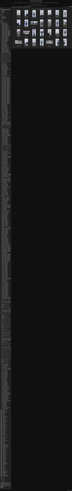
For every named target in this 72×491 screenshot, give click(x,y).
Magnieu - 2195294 (4, 215)
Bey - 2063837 (4, 74)
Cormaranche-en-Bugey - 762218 (6, 148)
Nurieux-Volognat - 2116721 (5, 257)
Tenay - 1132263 (4, 376)
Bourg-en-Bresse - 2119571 (5, 84)
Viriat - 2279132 (4, 403)
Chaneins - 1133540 (4, 118)
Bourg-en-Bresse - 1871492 (5, 83)
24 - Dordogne (3, 422)
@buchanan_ (39, 5)
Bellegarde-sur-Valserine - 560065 (6, 55)
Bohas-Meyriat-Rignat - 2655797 (6, 75)
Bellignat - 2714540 (4, 23)
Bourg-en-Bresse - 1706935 (5, 81)
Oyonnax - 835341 (4, 271)
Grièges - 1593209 (4, 171)
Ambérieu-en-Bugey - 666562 (5, 34)
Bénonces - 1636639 (4, 69)
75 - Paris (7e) (3, 461)
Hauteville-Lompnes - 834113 (5, 181)
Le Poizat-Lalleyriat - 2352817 (6, 205)
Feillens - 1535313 (4, 163)
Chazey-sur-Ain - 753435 (5, 134)
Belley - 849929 (4, 66)
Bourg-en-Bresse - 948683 (5, 101)
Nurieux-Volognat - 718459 (5, 260)
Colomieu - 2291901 (4, 140)
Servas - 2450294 (4, 367)
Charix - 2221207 (4, 120)
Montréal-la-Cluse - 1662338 (5, 244)
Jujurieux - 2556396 (4, 193)
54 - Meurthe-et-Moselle (5, 440)
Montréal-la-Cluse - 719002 (5, 246)
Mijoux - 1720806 (4, 234)
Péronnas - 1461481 (4, 274)
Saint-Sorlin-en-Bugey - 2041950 (6, 27)
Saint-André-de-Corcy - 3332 (5, 301)
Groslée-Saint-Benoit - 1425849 (6, 174)
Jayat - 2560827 (4, 190)
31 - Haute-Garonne (4, 427)
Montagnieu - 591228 (4, 242)
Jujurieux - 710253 (4, 194)
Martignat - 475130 (4, 225)
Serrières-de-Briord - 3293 (5, 365)
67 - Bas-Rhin (3, 447)
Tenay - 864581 (4, 380)
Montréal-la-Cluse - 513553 (5, 245)
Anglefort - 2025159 (4, 39)
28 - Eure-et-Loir (4, 424)
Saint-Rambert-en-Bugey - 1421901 (6, 349)
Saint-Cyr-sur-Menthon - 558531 (6, 307)
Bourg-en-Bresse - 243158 (5, 86)
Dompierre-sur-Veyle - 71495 (5, 157)
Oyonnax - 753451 (4, 270)
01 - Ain (16, 6)
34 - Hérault (3, 429)
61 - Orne (3, 443)
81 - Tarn (3, 466)
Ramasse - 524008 (4, 288)
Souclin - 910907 (4, 372)
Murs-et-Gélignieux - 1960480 (6, 250)
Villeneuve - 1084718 (4, 397)
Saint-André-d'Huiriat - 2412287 (6, 297)
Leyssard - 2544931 (4, 25)
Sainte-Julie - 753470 (4, 363)
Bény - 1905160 (4, 70)
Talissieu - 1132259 (4, 373)
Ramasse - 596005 (4, 289)
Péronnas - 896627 (4, 276)
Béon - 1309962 (4, 71)
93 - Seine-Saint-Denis (4, 471)
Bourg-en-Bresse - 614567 (5, 93)
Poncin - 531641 (4, 282)
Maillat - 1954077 (4, 216)
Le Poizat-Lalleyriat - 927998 (5, 207)
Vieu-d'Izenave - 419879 (5, 392)
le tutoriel (40, 4)
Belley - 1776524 (4, 62)
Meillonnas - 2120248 (4, 229)
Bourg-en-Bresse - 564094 (5, 91)
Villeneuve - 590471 (4, 398)
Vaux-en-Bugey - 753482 (5, 390)
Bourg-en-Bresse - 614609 (5, 96)
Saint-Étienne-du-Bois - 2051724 (6, 322)
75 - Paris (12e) (4, 453)
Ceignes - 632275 (4, 108)
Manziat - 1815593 (4, 219)
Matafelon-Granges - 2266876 (6, 228)
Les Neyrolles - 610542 (5, 211)
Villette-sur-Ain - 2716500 (5, 28)
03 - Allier (3, 410)
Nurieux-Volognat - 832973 (5, 261)
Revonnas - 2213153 (4, 292)
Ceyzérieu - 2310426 (4, 112)
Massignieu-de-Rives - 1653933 (6, 226)
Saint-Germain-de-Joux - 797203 (6, 331)
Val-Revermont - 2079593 (5, 387)
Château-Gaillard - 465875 (5, 121)
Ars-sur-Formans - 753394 (5, 47)
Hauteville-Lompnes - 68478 (5, 180)
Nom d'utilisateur (3, 482)
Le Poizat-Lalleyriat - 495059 (5, 206)
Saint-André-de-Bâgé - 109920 (6, 298)
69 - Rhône (3, 448)
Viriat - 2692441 (4, 404)
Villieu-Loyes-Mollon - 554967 (5, 401)
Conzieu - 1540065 (4, 143)
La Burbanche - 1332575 (5, 197)
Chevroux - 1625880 (4, 136)
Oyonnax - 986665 (4, 273)
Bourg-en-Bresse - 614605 (5, 95)
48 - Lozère (3, 437)
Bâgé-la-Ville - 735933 (5, 51)
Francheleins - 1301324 (5, 165)
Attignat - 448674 (4, 48)
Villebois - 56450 (4, 395)
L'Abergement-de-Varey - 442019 (6, 196)
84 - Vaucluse (3, 467)
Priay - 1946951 (4, 286)
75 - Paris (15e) (4, 455)
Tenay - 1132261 (4, 375)
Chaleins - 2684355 (4, 115)
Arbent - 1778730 (4, 45)
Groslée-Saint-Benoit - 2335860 (6, 175)
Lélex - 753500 (4, 208)
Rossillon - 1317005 (4, 294)
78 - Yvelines (3, 464)
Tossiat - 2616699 (4, 385)
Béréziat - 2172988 (4, 72)
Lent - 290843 (4, 209)
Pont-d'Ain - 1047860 (4, 283)
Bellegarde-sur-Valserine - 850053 (6, 60)
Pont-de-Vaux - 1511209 (5, 285)
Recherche (3, 11)
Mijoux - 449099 (4, 235)
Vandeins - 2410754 (4, 389)
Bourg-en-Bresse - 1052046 (5, 78)
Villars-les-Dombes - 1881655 (5, 393)
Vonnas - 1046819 (4, 408)
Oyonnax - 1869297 (4, 266)
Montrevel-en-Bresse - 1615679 (6, 247)
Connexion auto (3, 486)
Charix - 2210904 (4, 119)
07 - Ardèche (3, 412)
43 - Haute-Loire (4, 434)
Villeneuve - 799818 (4, 399)
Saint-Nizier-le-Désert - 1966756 (6, 344)
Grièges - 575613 (4, 172)
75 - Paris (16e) (4, 456)
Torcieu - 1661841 (4, 382)
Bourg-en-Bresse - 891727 (5, 99)
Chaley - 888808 (4, 116)
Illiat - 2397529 (4, 183)
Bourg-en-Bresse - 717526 (5, 98)
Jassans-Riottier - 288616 (5, 187)
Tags (2, 10)
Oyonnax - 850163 (4, 272)
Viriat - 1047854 (4, 402)
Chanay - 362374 (4, 117)
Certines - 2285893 (4, 110)
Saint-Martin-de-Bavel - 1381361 (6, 335)
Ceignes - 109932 (4, 107)
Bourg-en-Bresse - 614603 (5, 94)
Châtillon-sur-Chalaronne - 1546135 (6, 124)
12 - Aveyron (3, 415)
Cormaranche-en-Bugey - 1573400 (6, 144)
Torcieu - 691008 (4, 383)
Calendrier (3, 18)
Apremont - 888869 (4, 41)
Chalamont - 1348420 (4, 113)
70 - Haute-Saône (4, 449)
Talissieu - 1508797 (4, 374)
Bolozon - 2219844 (4, 76)
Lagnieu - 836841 (4, 202)
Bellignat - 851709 (4, 68)
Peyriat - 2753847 (4, 24)
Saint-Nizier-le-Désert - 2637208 (6, 345)
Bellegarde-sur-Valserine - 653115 (6, 56)
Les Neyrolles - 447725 (5, 210)
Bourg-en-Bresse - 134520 (5, 79)
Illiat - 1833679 (4, 182)
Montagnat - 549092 (4, 241)
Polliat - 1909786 (4, 281)
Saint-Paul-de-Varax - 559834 (5, 347)
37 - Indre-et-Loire (4, 431)
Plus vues (3, 16)
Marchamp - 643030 (4, 220)
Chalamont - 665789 (4, 114)
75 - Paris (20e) (4, 458)
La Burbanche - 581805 (5, 199)
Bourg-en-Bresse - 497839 (5, 89)
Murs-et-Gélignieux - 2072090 (6, 251)
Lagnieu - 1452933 (4, 200)
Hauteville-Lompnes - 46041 (5, 179)
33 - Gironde (3, 428)
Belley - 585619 (4, 65)
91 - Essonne (3, 470)
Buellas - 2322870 (4, 106)
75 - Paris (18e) (4, 457)
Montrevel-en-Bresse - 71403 (5, 249)
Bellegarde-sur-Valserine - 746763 (6, 57)
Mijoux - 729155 (4, 236)
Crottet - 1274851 (4, 152)
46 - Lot (3, 436)
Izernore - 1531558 (4, 184)
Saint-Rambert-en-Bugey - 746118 (6, 355)
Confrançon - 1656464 (5, 142)
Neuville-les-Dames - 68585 (5, 254)
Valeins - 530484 (4, 388)
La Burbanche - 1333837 (5, 198)
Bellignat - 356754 (4, 67)
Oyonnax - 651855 (4, 269)
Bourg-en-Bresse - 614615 (5, 97)
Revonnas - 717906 (4, 293)
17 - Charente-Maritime (4, 418)
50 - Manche (3, 438)
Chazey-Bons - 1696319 (5, 129)
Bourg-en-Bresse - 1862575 (5, 82)
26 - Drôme (3, 423)
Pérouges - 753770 (4, 277)
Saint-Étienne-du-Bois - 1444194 (6, 321)
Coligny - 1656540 (4, 139)
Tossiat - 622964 (4, 386)
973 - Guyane (3, 474)
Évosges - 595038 (4, 162)
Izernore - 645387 (4, 186)
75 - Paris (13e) (4, 454)
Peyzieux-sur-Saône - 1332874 (6, 278)
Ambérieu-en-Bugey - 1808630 (6, 32)
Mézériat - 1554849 (4, 233)
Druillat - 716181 (4, 161)
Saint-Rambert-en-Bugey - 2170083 (6, 350)
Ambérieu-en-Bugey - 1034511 (6, 30)
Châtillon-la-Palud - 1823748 (5, 123)
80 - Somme (3, 465)
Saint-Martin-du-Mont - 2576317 (6, 340)
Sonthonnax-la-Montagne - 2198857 (6, 369)
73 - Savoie (3, 451)
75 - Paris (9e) (3, 462)
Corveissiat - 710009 (4, 151)
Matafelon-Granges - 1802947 (6, 227)
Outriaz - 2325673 (4, 264)
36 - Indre (3, 430)
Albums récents (4, 17)
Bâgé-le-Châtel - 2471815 (5, 52)
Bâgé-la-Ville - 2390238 (5, 50)
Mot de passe (2, 484)
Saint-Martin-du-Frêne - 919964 (6, 339)
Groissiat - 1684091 (4, 173)
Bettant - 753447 (4, 73)
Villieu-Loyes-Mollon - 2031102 (6, 400)
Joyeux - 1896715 (4, 191)
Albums (1, 20)
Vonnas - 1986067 (4, 409)
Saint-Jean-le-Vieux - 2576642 (6, 332)
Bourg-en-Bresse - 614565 (5, 92)
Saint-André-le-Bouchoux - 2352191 (6, 302)
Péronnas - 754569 (4, 275)
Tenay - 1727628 (4, 377)
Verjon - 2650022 (4, 391)
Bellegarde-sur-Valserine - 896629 (6, 61)
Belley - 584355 (4, 64)
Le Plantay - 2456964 (4, 204)
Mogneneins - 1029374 (5, 237)
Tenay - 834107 (4, 379)
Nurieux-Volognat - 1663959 (5, 256)
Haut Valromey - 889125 (5, 176)
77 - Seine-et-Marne (4, 463)
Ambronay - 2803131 (4, 26)
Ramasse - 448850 (4, 287)
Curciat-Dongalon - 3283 (5, 154)
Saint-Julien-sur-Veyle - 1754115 (6, 333)
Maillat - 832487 (4, 218)
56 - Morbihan (3, 441)
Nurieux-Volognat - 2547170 (5, 258)
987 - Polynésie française (5, 475)
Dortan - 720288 (4, 160)
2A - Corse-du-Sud (4, 425)
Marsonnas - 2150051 (4, 222)
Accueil (13, 6)
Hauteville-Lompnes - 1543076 (6, 178)
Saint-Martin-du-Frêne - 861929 (6, 338)
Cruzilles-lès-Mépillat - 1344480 (6, 153)
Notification (3, 12)
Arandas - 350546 (4, 44)
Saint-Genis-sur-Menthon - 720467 (6, 327)
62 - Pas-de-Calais (4, 444)
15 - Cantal (3, 417)
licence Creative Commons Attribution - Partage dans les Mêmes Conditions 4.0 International (45, 2)
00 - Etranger (3, 22)
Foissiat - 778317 (4, 164)
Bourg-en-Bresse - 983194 (5, 102)
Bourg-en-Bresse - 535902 (5, 90)
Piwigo (71, 490)
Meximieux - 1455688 (4, 230)
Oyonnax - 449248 (4, 268)
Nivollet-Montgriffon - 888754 (5, 255)
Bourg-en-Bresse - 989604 (5, 103)
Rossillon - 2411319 (4, 295)
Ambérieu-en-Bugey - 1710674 (6, 31)
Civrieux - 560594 (4, 137)
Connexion (3, 480)
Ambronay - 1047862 (4, 36)
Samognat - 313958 (4, 364)
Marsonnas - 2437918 (4, 223)
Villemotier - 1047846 (4, 396)
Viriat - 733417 (4, 405)
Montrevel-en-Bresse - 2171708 (6, 248)
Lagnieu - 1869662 (4, 201)
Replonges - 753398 (4, 290)
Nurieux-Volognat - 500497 (5, 259)
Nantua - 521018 (4, 253)
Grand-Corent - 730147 (5, 168)
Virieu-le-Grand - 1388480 (5, 407)
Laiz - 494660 (3, 203)
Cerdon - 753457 (4, 109)
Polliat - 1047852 (4, 280)
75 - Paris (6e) (3, 460)
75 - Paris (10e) (4, 452)
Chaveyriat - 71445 (4, 128)
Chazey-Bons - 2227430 (5, 131)
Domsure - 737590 (4, 158)
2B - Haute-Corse (4, 426)
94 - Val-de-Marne (4, 472)
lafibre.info (45, 5)
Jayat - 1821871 (4, 188)
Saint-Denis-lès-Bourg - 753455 (6, 311)
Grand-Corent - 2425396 (5, 167)
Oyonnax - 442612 (4, 267)
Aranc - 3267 (3, 42)
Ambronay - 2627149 (4, 38)
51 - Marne (3, 439)
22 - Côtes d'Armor (4, 421)
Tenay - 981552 (4, 381)
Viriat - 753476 (4, 406)
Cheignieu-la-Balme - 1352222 (6, 135)
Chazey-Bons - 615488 (5, 132)
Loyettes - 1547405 (4, 214)
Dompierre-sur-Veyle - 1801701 (6, 156)
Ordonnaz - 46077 (4, 263)
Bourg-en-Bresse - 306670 (5, 88)
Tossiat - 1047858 (4, 384)
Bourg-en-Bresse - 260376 (5, 87)
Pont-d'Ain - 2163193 (4, 284)
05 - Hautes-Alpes (4, 411)
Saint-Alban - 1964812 (5, 296)
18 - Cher (3, 419)
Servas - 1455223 (4, 366)
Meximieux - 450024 (4, 231)
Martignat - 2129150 (4, 224)
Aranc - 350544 (4, 43)
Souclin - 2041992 (4, 370)
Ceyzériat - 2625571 (4, 111)
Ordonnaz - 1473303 (4, 262)
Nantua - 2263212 (4, 252)
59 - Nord (3, 442)
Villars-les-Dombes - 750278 (5, 394)
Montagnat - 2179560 (4, 239)
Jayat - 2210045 (4, 189)
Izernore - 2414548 (4, 185)
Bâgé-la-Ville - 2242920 (5, 49)
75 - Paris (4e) (3, 459)
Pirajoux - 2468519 (4, 279)
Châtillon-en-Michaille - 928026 (6, 122)
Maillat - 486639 (4, 217)
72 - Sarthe (3, 450)
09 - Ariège (3, 413)
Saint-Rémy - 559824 (4, 359)
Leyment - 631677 (4, 212)
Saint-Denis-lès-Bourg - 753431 (6, 310)
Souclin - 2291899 (4, 371)
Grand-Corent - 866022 (5, 170)
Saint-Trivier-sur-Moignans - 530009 (6, 362)
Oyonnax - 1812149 (4, 265)
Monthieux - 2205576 (4, 243)
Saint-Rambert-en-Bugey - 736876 (6, 354)
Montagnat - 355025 (4, 240)
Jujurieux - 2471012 (4, 192)
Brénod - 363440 (4, 104)
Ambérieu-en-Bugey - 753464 (5, 35)
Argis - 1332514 (4, 46)
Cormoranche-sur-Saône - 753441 (6, 149)
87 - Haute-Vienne (4, 469)
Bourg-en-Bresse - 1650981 (5, 80)
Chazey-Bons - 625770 (5, 133)
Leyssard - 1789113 (4, 213)
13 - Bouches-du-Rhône (5, 416)
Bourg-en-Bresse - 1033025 (5, 77)
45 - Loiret (3, 435)
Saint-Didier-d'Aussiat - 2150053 (6, 312)
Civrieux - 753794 (4, 138)
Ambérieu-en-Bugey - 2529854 (6, 33)
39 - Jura (3, 432)
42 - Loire (3, 433)
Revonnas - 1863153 (4, 291)
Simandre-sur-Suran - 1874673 (6, 368)
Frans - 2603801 (4, 166)
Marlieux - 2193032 (4, 221)
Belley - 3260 (3, 63)
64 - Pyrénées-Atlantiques (5, 445)
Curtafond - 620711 (4, 155)
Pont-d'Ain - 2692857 (4, 29)
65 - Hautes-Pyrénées (4, 446)
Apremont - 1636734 (4, 40)
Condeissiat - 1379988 (5, 141)
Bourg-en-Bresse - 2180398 (5, 85)
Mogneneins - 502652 (4, 238)
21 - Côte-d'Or (3, 420)
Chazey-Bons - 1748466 (5, 130)
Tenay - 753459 (4, 378)
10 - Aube (3, 414)
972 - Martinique (4, 473)
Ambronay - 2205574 (4, 37)
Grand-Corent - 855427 (5, 169)
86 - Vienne (3, 468)
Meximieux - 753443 (4, 232)
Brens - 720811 (4, 105)
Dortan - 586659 (4, 159)
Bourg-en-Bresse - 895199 (5, 100)
